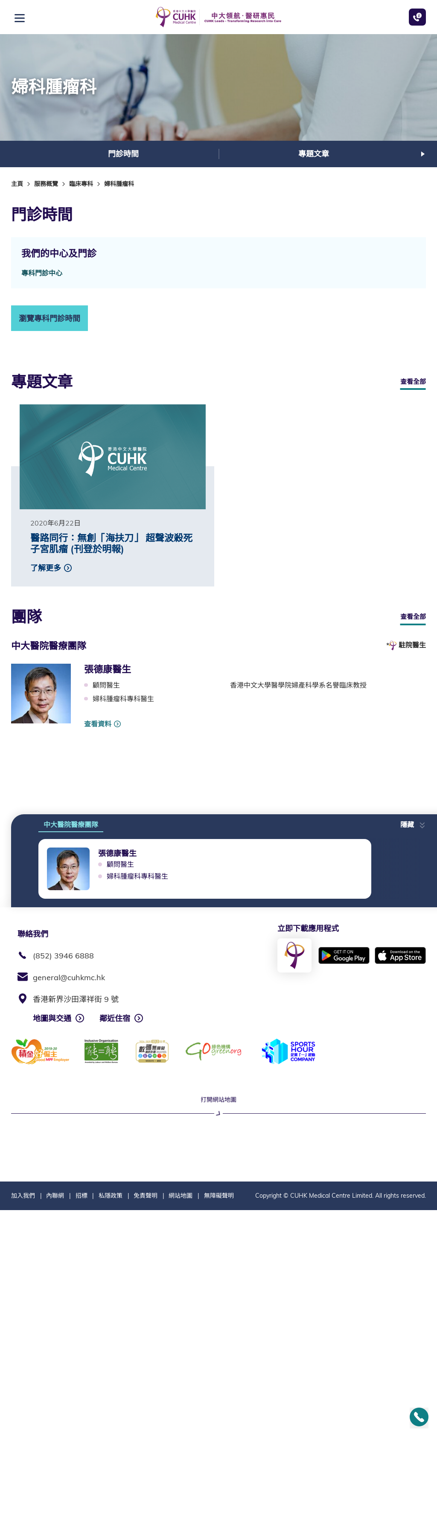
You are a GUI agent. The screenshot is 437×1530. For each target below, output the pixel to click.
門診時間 (123, 154)
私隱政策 (110, 1515)
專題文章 (313, 154)
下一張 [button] (423, 154)
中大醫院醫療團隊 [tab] (71, 824)
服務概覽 (46, 184)
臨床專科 (81, 184)
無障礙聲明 (219, 1515)
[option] (123, 154)
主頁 (17, 184)
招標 (81, 1515)
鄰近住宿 (114, 1018)
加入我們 (23, 1515)
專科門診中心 (41, 273)
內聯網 (55, 1515)
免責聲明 (145, 1515)
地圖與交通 (52, 1018)
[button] (413, 822)
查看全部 (413, 381)
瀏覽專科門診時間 (49, 318)
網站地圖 (180, 1515)
